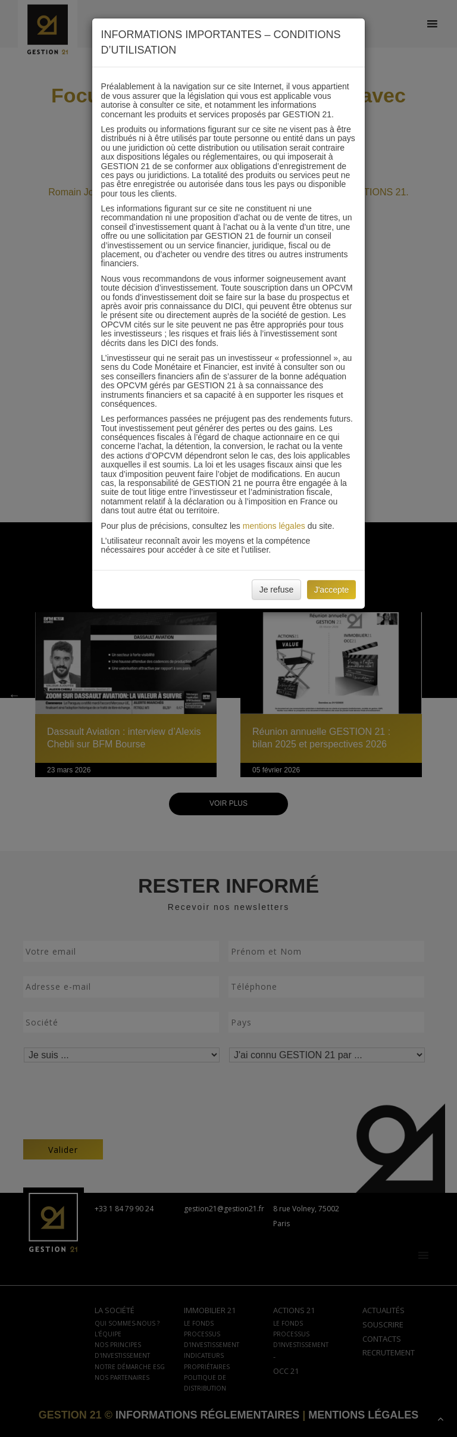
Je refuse (276, 589)
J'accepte (331, 589)
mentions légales (274, 526)
